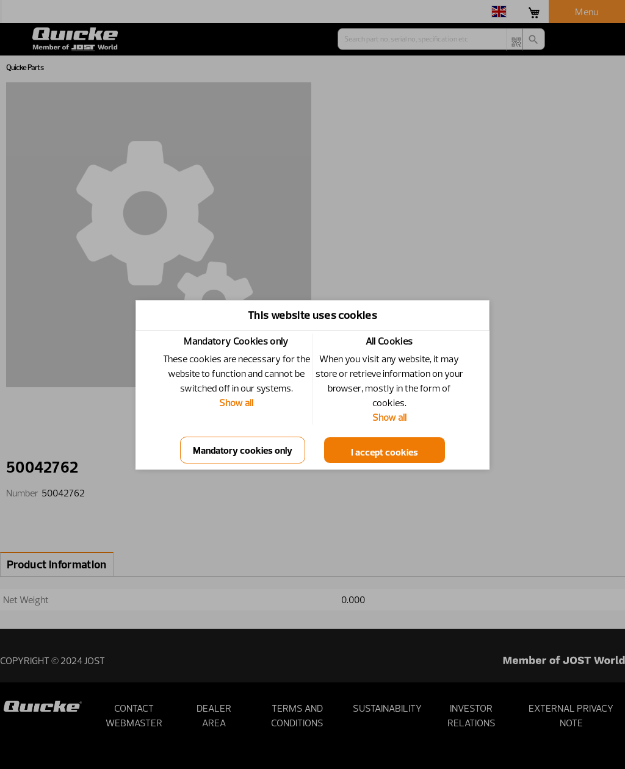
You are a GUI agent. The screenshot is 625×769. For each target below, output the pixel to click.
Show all (236, 402)
